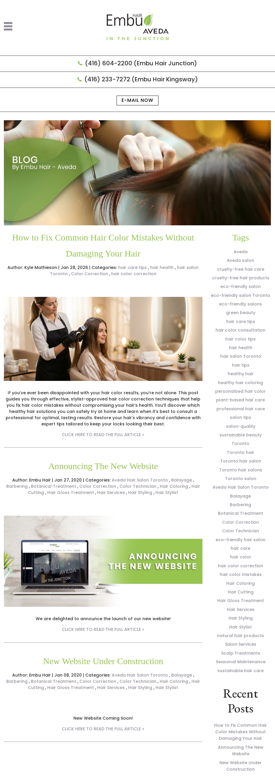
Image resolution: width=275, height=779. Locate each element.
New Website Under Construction (103, 661)
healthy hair (241, 374)
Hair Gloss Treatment (70, 492)
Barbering (17, 486)
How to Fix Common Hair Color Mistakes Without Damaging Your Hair (240, 732)
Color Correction (89, 274)
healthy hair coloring (240, 383)
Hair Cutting (241, 592)
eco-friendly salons (240, 304)
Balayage (181, 480)
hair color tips (240, 339)
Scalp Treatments (240, 653)
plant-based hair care (240, 400)
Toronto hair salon (240, 461)
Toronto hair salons (240, 470)
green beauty (240, 313)
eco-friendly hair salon (240, 540)
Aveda (241, 252)
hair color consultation (240, 330)
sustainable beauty (240, 435)
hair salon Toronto (240, 356)
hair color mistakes (241, 574)
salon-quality (240, 426)
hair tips (240, 365)
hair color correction (133, 274)
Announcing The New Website (103, 466)
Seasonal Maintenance (240, 662)
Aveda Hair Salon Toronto (140, 480)
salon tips (240, 417)
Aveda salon (240, 260)
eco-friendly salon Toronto (240, 295)
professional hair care (240, 409)
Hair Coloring (174, 486)
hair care (240, 548)
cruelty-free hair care (240, 269)
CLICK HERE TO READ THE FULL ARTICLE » (103, 435)
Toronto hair (240, 452)
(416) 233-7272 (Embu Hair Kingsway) (141, 79)
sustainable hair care (240, 671)
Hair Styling (140, 492)
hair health (162, 267)
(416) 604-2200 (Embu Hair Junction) (141, 63)
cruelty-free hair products (240, 278)
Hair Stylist (166, 492)
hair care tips (132, 267)
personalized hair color (240, 391)
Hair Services (111, 492)
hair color (240, 557)
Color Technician (138, 486)
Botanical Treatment (53, 486)
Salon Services (240, 644)
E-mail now (137, 100)
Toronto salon (240, 479)
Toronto (240, 443)
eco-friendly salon (240, 286)
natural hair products (240, 636)
